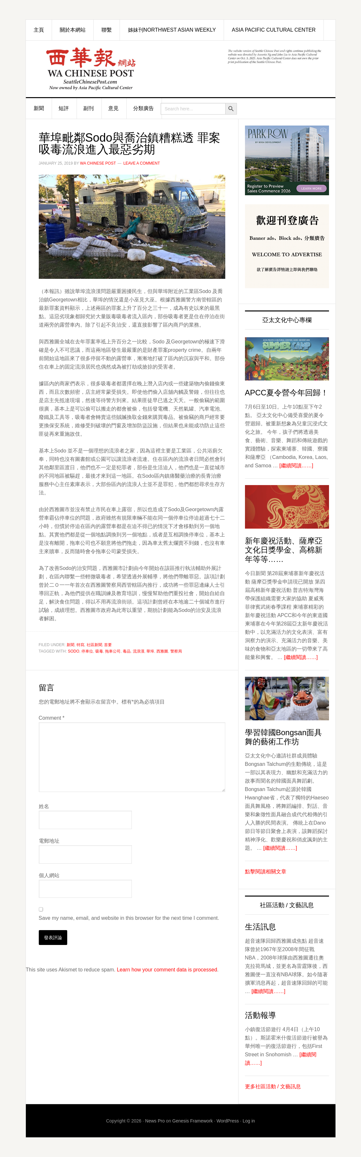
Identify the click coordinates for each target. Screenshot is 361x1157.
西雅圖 (162, 651)
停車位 (87, 651)
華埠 (150, 651)
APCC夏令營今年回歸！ (287, 392)
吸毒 (99, 651)
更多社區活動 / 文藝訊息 (273, 1086)
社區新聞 (94, 645)
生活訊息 (260, 926)
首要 (108, 645)
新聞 (70, 645)
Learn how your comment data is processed (167, 969)
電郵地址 (49, 841)
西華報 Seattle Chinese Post (98, 69)
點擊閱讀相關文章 (265, 871)
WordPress (228, 1120)
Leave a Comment (141, 163)
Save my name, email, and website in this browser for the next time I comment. (129, 918)
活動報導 (260, 1015)
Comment (52, 718)
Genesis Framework (192, 1120)
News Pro (155, 1120)
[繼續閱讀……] (296, 465)
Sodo (73, 651)
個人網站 (49, 875)
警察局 (176, 651)
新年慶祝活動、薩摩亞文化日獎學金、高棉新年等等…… (284, 550)
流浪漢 (138, 651)
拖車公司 (113, 651)
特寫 (80, 645)
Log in (249, 1120)
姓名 (44, 806)
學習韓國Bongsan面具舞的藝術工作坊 (283, 737)
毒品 (127, 651)
